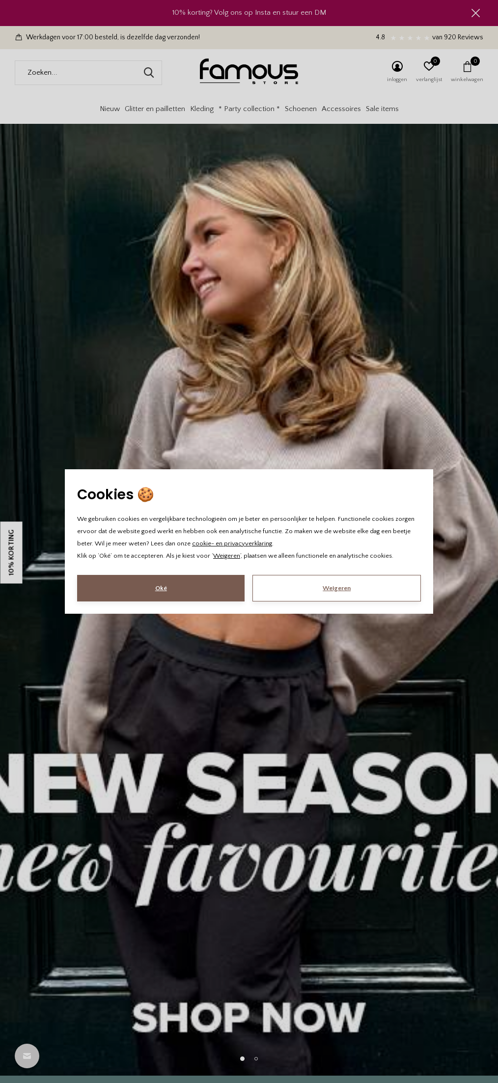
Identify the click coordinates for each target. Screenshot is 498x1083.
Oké (161, 588)
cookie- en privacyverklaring (232, 543)
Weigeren (226, 555)
